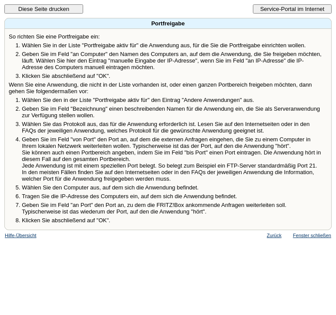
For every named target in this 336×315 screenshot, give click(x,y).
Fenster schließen (312, 235)
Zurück (274, 235)
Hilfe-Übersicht (20, 235)
